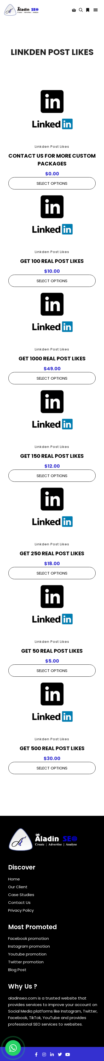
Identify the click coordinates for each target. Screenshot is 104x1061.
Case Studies (21, 894)
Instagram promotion (29, 946)
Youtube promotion (27, 954)
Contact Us (19, 902)
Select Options (52, 183)
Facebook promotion (28, 938)
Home (14, 879)
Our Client (17, 887)
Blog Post (17, 969)
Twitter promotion (26, 962)
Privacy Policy (21, 910)
